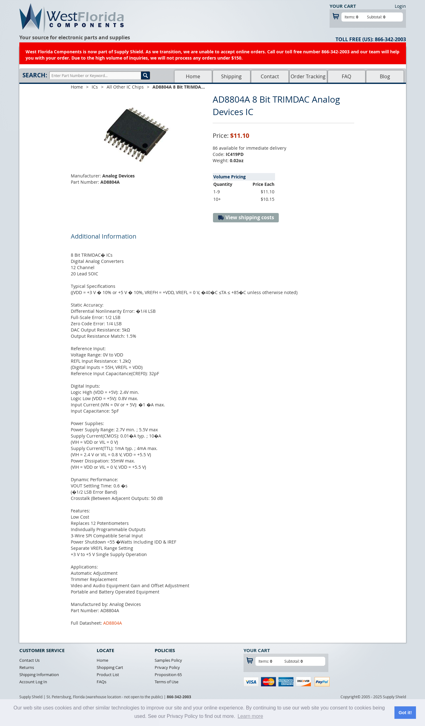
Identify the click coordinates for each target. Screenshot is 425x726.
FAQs (101, 682)
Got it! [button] (405, 712)
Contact (270, 76)
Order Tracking (308, 76)
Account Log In (33, 682)
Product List (108, 674)
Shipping (231, 76)
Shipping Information (39, 674)
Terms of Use (166, 682)
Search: (34, 75)
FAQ (346, 76)
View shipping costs (246, 217)
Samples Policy (168, 660)
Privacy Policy (167, 667)
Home (193, 76)
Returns (26, 667)
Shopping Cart (110, 667)
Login (400, 6)
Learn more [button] (250, 716)
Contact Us (29, 660)
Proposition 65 (168, 674)
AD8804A (112, 623)
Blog (385, 76)
